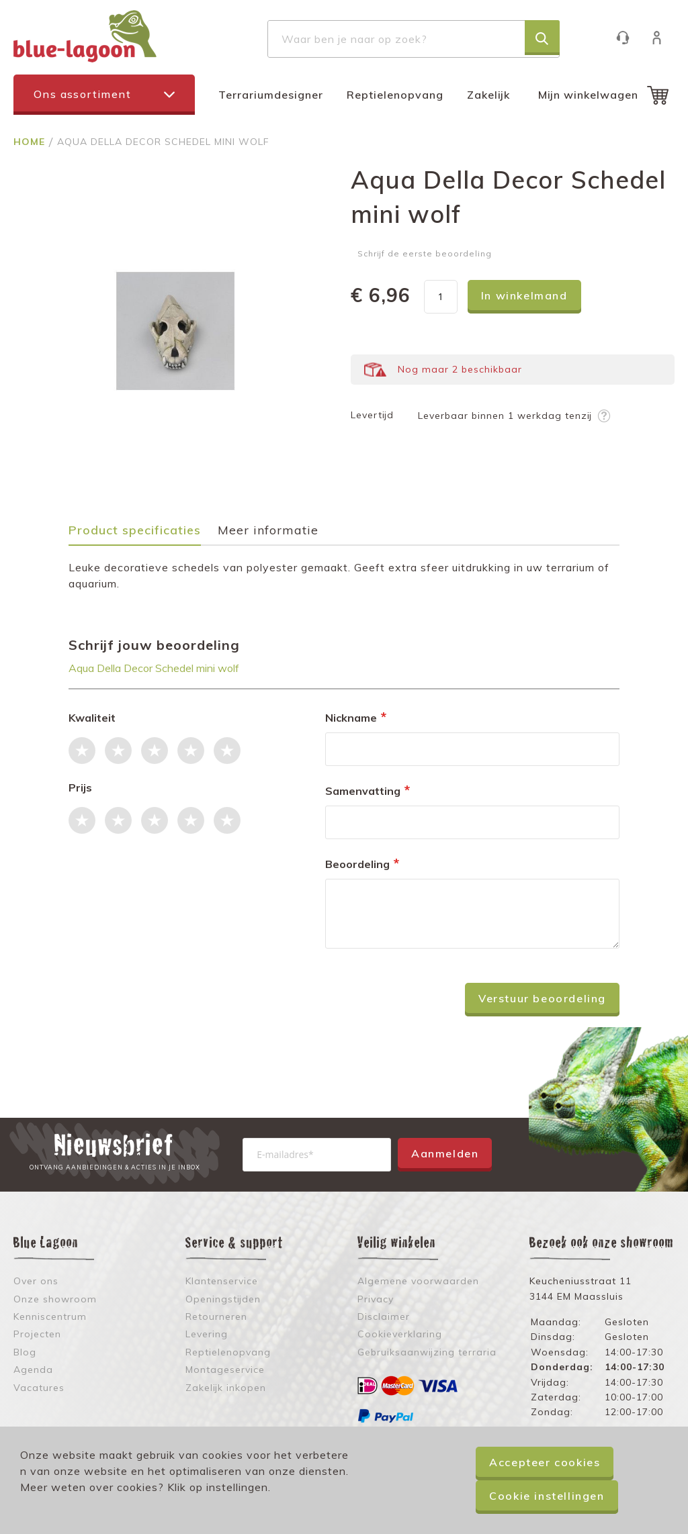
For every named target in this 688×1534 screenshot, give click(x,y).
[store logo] (85, 36)
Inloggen (663, 37)
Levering (206, 1334)
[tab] (141, 535)
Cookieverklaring (399, 1334)
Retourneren (216, 1316)
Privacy (375, 1299)
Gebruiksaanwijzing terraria (427, 1352)
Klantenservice (629, 37)
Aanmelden (444, 1153)
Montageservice (225, 1369)
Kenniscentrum (50, 1316)
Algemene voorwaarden (418, 1281)
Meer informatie (268, 531)
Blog (24, 1352)
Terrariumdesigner (270, 94)
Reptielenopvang (395, 94)
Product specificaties (135, 531)
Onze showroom (55, 1299)
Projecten (37, 1334)
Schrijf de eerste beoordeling (424, 253)
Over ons (35, 1281)
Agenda (33, 1369)
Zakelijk (488, 94)
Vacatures (38, 1388)
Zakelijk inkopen (225, 1388)
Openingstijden (223, 1299)
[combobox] (413, 39)
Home (30, 142)
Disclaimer (383, 1316)
